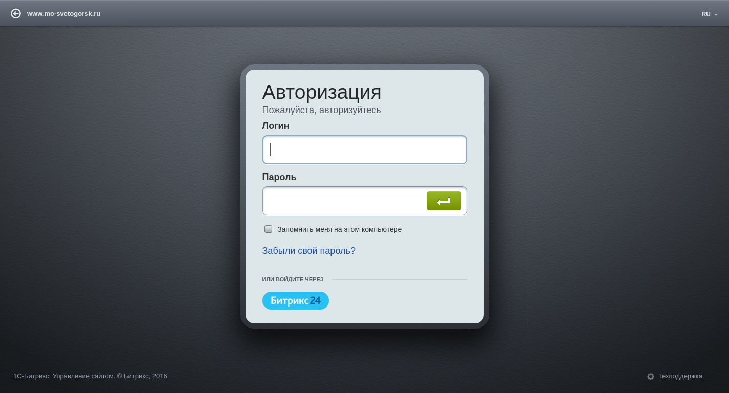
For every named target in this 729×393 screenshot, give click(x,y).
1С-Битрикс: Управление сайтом (63, 376)
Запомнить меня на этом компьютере (339, 229)
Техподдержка (680, 376)
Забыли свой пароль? (308, 251)
